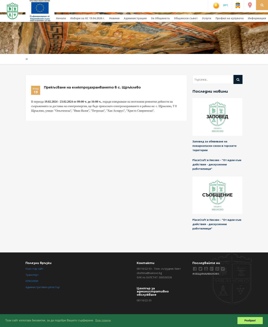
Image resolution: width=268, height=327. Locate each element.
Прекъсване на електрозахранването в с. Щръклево (92, 87)
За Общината (160, 18)
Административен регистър (42, 287)
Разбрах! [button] (250, 320)
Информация (257, 18)
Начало (61, 18)
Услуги (206, 18)
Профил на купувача (230, 18)
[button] (262, 5)
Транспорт (32, 275)
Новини (114, 18)
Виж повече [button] (103, 320)
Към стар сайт (34, 268)
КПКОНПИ (31, 281)
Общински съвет (186, 18)
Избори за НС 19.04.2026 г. (87, 18)
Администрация (135, 18)
